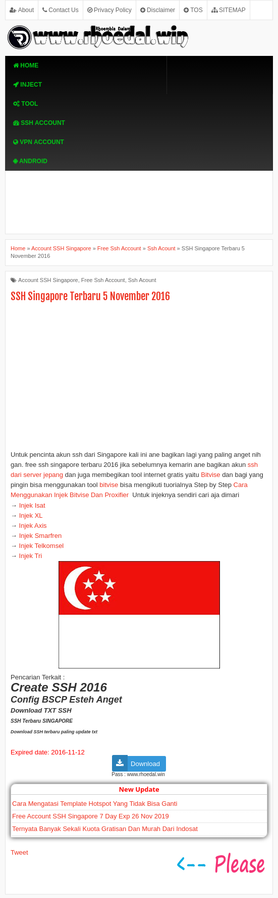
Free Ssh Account (103, 280)
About (22, 10)
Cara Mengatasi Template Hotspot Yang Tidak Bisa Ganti (94, 803)
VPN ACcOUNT (38, 142)
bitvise (109, 485)
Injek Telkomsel (40, 545)
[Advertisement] (139, 379)
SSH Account (39, 122)
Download (145, 764)
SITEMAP (228, 10)
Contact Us (60, 10)
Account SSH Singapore (48, 280)
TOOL (25, 103)
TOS (193, 10)
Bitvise (209, 474)
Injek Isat (34, 505)
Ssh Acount (142, 280)
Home (25, 65)
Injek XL (31, 515)
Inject (27, 84)
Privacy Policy (109, 10)
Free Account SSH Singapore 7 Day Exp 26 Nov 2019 (90, 816)
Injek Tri (29, 556)
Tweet (19, 852)
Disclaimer (157, 10)
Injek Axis (32, 525)
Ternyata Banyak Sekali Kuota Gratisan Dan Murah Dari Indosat (105, 829)
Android (30, 161)
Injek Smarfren (40, 535)
